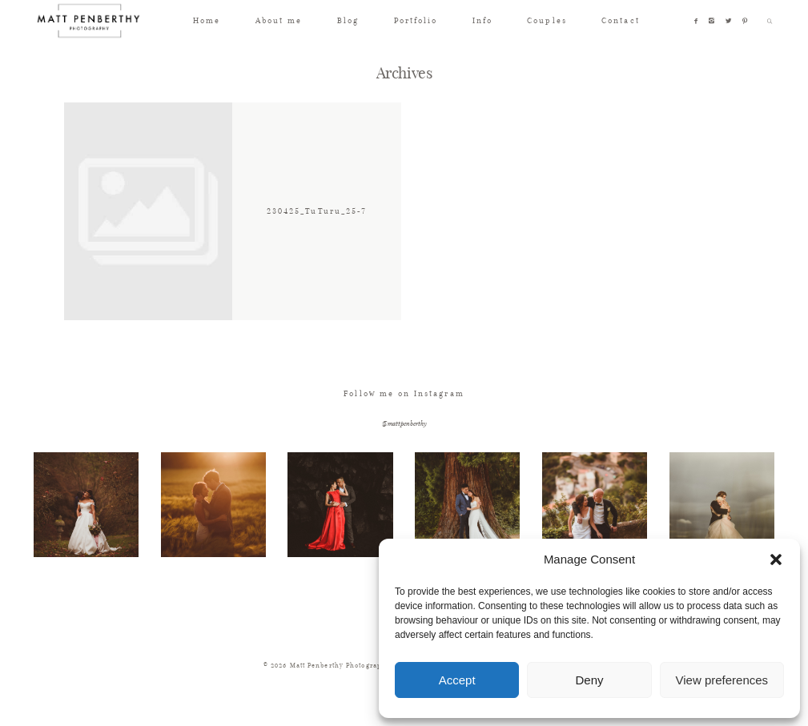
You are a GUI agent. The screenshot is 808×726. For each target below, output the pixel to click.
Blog (348, 20)
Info (482, 20)
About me (278, 20)
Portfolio (416, 20)
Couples (546, 20)
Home (206, 20)
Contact (620, 20)
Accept (457, 680)
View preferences (722, 680)
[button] (776, 560)
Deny (589, 680)
